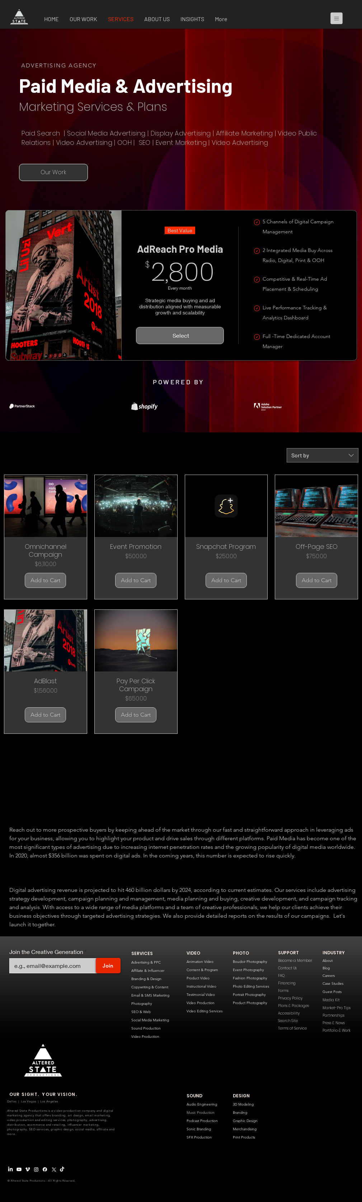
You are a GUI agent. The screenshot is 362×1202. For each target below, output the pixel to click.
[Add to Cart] (45, 580)
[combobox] (322, 455)
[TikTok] (62, 1169)
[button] (83, 19)
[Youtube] (19, 1169)
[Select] (180, 335)
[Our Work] (53, 172)
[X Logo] (53, 1169)
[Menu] (339, 18)
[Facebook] (45, 1169)
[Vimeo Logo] (27, 1169)
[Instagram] (36, 1169)
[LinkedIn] (10, 1169)
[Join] (108, 965)
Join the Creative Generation (46, 952)
